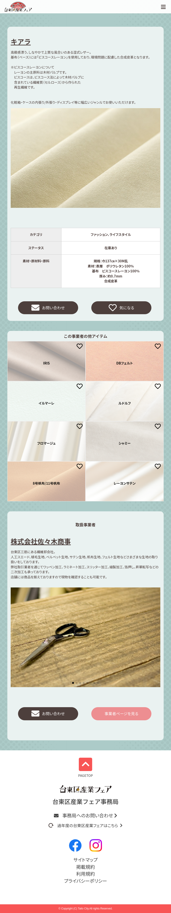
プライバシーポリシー (85, 880)
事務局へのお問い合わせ (85, 815)
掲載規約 (85, 866)
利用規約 (85, 873)
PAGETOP (85, 768)
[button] (73, 683)
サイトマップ (85, 859)
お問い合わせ (48, 308)
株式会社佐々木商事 (41, 542)
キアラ (21, 41)
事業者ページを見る (121, 714)
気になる (121, 308)
